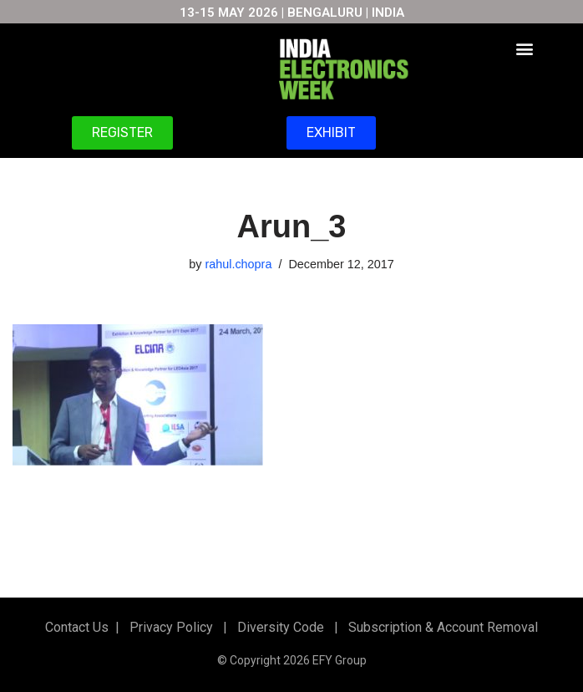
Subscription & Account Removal (440, 627)
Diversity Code (277, 627)
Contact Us (77, 627)
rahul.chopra (238, 264)
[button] (525, 48)
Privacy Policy (169, 627)
